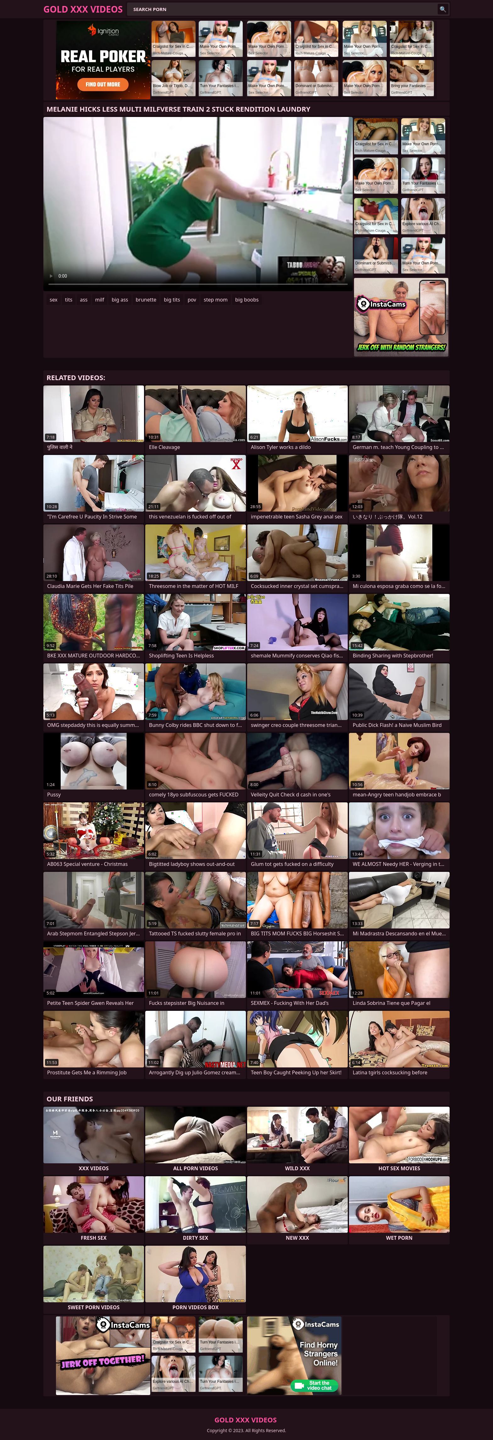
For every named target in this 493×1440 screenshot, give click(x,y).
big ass (120, 299)
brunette (146, 299)
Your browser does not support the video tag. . (198, 204)
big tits (172, 299)
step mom (216, 299)
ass (83, 299)
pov (192, 299)
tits (68, 299)
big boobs (247, 299)
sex (54, 299)
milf (99, 299)
